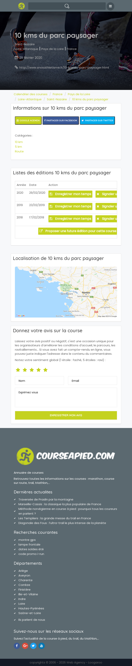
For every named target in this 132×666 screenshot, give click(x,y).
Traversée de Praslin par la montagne (45, 499)
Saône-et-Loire (29, 613)
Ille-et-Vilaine (28, 594)
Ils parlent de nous (31, 620)
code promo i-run (31, 554)
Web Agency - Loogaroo (84, 662)
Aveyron (24, 575)
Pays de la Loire (52, 49)
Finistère (24, 589)
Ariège (23, 571)
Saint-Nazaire (25, 44)
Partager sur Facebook (60, 120)
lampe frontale (29, 544)
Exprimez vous (28, 392)
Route (19, 151)
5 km (18, 147)
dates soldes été (31, 549)
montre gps (27, 540)
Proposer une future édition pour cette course (77, 231)
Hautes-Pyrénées (31, 608)
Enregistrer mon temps (70, 194)
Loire (21, 604)
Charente (25, 580)
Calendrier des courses (30, 94)
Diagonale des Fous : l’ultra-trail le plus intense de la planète (62, 523)
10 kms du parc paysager (90, 99)
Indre (22, 599)
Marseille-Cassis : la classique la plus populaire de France (59, 504)
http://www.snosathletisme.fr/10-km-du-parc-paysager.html (64, 67)
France (72, 49)
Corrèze (24, 585)
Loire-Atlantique (26, 49)
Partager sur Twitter (97, 120)
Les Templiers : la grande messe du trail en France (54, 518)
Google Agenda (28, 120)
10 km (19, 142)
